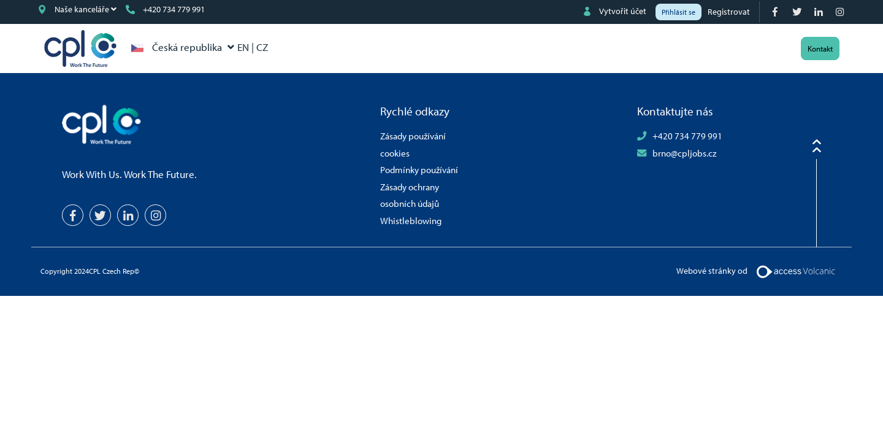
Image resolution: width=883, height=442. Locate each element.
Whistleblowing (411, 220)
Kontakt (820, 48)
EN (244, 47)
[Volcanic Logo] (795, 270)
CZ (262, 47)
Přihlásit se (678, 12)
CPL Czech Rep (80, 48)
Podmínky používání (419, 169)
